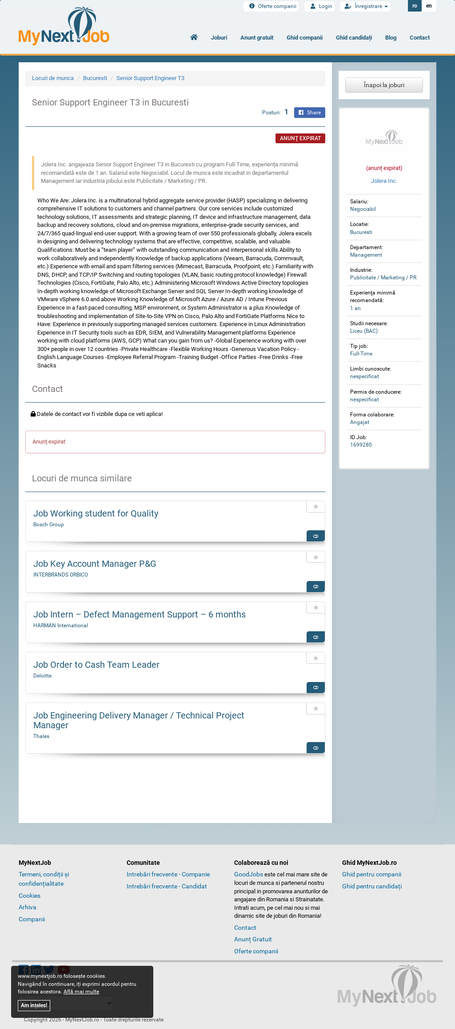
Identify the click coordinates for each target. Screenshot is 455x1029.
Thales (41, 736)
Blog (390, 37)
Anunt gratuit (256, 37)
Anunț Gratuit (253, 939)
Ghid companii (305, 37)
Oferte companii (271, 6)
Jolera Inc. (384, 181)
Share (310, 112)
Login (319, 6)
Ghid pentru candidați (372, 886)
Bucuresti (95, 78)
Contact (420, 37)
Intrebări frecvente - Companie (168, 874)
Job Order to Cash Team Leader (96, 664)
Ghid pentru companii (371, 874)
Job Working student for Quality (95, 513)
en (429, 6)
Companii (32, 919)
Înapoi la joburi (384, 85)
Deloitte (42, 676)
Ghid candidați (354, 37)
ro (414, 6)
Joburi (219, 37)
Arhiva (27, 907)
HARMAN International (60, 625)
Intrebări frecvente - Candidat (167, 886)
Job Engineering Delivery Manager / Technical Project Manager (138, 720)
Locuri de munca (53, 78)
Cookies (29, 895)
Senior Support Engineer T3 (150, 78)
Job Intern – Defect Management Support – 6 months (139, 614)
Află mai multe (81, 992)
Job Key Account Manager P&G (94, 563)
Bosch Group (48, 524)
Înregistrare (365, 6)
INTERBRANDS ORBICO (60, 575)
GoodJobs (248, 874)
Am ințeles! (34, 1005)
